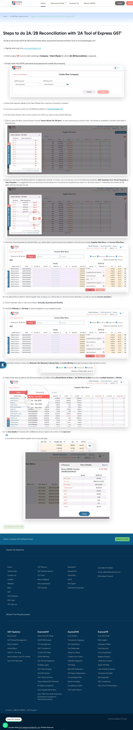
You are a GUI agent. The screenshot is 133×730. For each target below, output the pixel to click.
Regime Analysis (104, 657)
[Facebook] (99, 582)
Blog (9, 588)
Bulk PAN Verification (75, 669)
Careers (10, 579)
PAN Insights (102, 640)
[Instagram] (99, 596)
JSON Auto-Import (105, 661)
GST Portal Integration (46, 661)
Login (120, 3)
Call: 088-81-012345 (105, 568)
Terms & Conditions (114, 719)
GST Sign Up (12, 604)
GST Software (12, 596)
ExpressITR (72, 567)
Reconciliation (12, 644)
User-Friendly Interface (106, 669)
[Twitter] (99, 587)
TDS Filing (71, 665)
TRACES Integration (75, 661)
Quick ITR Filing (103, 665)
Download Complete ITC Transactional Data (47, 698)
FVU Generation (74, 644)
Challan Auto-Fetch (75, 657)
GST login (11, 600)
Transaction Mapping (76, 640)
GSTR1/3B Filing (43, 657)
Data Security (103, 648)
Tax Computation (104, 652)
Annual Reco (12, 648)
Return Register (43, 579)
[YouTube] (99, 600)
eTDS (70, 579)
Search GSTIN (89, 3)
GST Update (42, 588)
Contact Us (74, 3)
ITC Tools (41, 575)
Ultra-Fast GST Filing (45, 636)
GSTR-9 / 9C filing (14, 652)
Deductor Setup (74, 652)
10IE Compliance (104, 681)
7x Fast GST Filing (44, 652)
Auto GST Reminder (14, 661)
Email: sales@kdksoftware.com (109, 572)
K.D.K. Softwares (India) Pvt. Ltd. (29, 727)
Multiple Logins (43, 665)
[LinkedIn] (99, 591)
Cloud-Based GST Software (48, 681)
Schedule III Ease (104, 644)
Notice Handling (74, 681)
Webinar (10, 584)
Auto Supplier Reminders (47, 690)
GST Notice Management (17, 640)
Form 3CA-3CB (103, 636)
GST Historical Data (45, 677)
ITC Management (44, 644)
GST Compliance (44, 648)
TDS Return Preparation (77, 673)
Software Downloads (76, 588)
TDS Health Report (75, 690)
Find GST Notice (44, 673)
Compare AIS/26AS (105, 673)
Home (43, 3)
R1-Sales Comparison (46, 686)
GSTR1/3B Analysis (44, 640)
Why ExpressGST (44, 584)
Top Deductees (73, 648)
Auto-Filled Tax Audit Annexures (50, 694)
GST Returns (42, 567)
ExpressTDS (72, 571)
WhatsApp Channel (105, 576)
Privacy (124, 719)
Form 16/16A (72, 636)
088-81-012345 (19, 710)
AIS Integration (103, 677)
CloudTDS (71, 575)
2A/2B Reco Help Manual (19, 16)
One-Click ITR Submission (107, 686)
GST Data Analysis (45, 669)
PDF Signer (72, 584)
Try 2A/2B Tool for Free (14, 527)
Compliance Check (75, 686)
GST (9, 592)
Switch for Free (122, 539)
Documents (11, 636)
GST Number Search (45, 571)
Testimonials (12, 571)
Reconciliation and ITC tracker (18, 657)
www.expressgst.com (32, 48)
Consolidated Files (75, 677)
